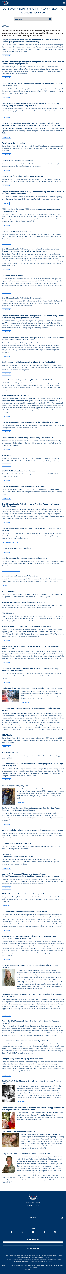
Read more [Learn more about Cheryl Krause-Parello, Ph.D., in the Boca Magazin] (6, 310)
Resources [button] (33, 1217)
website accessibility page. (41, 1257)
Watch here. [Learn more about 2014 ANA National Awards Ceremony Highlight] (7, 906)
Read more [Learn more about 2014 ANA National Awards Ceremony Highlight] (6, 930)
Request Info (33, 1244)
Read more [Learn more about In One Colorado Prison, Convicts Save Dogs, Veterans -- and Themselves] (6, 682)
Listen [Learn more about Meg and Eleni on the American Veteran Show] (5, 585)
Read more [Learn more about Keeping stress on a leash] (6, 1075)
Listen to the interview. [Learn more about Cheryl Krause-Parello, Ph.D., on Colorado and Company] (11, 570)
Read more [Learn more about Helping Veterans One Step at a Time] (6, 243)
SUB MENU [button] (18, 19)
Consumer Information (31, 1265)
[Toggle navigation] (63, 3)
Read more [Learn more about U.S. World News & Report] (6, 292)
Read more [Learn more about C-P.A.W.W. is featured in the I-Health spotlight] (6, 56)
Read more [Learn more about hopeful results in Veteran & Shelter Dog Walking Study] (6, 97)
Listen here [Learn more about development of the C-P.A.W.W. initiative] (6, 747)
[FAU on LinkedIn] (55, 1232)
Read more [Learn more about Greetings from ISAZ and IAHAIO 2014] (6, 868)
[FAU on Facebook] (11, 1232)
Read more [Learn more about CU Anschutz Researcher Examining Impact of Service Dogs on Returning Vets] (6, 780)
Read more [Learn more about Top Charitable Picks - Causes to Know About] (6, 640)
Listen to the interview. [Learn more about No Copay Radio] (11, 542)
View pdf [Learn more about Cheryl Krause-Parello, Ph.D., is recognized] (6, 203)
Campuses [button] (33, 1213)
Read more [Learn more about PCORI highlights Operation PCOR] (6, 225)
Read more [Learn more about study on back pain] (6, 137)
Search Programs (33, 1240)
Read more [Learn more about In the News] (6, 465)
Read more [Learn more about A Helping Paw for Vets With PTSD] (6, 416)
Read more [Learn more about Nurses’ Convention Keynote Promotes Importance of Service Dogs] (6, 959)
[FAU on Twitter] (22, 1232)
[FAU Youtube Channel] (33, 1232)
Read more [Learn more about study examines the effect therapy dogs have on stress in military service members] (6, 270)
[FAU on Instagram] (44, 1232)
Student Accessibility (57, 1265)
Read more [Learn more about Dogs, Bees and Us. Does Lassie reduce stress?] (21, 1102)
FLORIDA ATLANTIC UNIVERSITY (20, 3)
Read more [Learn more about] (6, 432)
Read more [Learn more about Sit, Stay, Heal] (21, 802)
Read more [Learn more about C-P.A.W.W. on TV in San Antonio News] (6, 170)
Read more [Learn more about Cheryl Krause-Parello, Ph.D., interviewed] (6, 498)
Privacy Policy (6, 1265)
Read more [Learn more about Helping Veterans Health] (6, 449)
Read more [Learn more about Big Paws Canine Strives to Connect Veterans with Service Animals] (6, 662)
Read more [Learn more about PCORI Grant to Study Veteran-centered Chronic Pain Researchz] (6, 356)
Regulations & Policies (17, 1265)
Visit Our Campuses (33, 1248)
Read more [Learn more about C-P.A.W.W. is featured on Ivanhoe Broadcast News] (6, 186)
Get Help (41, 1265)
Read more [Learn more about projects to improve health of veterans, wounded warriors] (6, 1015)
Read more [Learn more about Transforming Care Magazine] (6, 155)
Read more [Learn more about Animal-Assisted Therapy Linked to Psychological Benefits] (25, 702)
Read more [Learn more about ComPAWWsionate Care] (6, 888)
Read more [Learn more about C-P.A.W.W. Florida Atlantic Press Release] (6, 480)
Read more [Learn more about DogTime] (6, 374)
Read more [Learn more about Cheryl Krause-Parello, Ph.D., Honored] (6, 522)
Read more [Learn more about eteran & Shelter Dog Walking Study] (6, 78)
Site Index (47, 1265)
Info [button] (33, 1222)
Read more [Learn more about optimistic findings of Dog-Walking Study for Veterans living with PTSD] (6, 117)
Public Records (33, 1267)
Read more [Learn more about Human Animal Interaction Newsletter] (6, 552)
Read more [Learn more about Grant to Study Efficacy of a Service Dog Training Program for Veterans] (6, 332)
